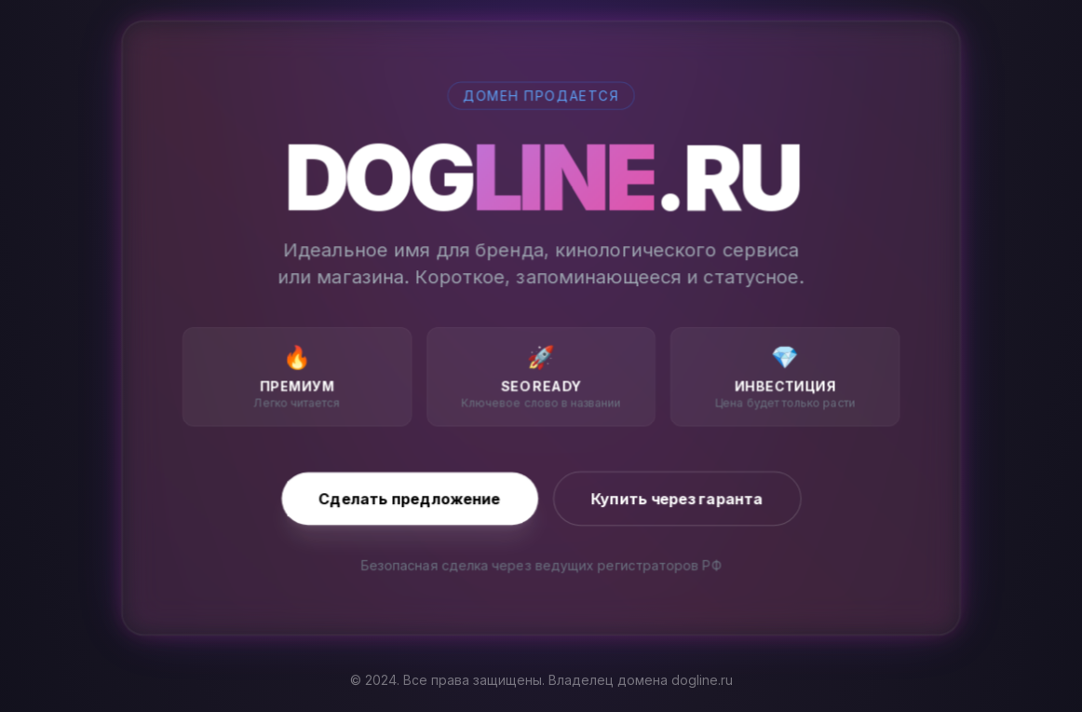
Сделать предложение (409, 498)
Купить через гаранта (677, 498)
